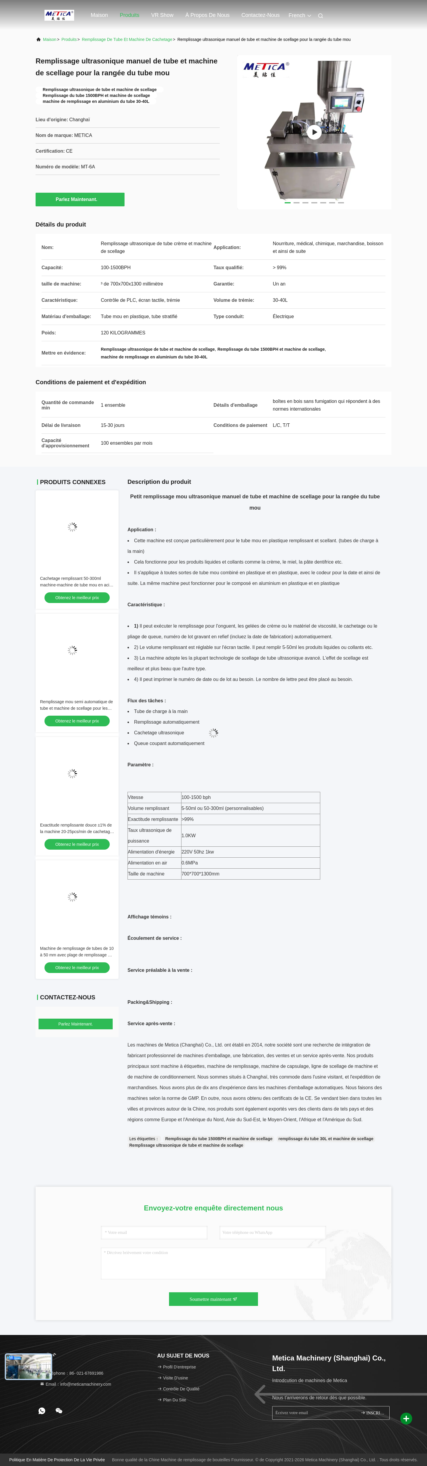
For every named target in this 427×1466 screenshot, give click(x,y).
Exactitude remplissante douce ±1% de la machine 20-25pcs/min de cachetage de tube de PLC (76, 831)
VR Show (162, 15)
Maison (99, 15)
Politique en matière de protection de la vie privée (57, 1459)
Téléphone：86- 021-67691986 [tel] (71, 1373)
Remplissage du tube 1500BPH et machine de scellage (219, 1138)
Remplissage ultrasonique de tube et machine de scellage (186, 1145)
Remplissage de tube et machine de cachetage (127, 39)
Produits (129, 15)
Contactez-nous (260, 15)
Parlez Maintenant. (80, 199)
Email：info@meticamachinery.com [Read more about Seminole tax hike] (75, 1384)
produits (69, 39)
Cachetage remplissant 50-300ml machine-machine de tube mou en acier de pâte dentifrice (76, 585)
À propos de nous (207, 15)
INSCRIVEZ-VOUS (373, 1412)
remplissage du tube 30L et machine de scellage (325, 1138)
